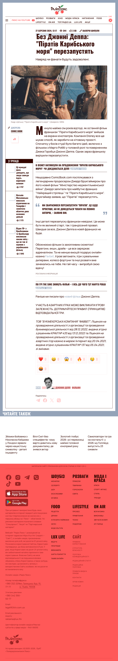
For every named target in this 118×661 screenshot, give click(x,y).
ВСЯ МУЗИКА (99, 512)
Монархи (55, 481)
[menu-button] (6, 20)
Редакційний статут (82, 561)
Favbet (49, 256)
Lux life (78, 22)
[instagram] (18, 477)
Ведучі (54, 542)
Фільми (76, 388)
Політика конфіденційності (81, 555)
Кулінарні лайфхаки (60, 520)
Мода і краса (72, 18)
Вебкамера (56, 550)
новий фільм (73, 296)
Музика (54, 498)
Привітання (78, 516)
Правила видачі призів (80, 572)
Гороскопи (78, 490)
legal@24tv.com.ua (15, 607)
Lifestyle (41, 22)
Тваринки (77, 485)
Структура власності (77, 549)
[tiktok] (8, 484)
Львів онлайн (57, 558)
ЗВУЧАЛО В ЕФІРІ (101, 520)
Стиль (97, 494)
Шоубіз (39, 18)
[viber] (58, 400)
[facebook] (45, 400)
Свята (75, 494)
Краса (96, 485)
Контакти (77, 578)
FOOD (99, 18)
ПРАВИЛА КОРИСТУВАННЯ (79, 543)
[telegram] (38, 400)
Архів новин (78, 582)
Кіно (60, 18)
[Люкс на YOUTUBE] (23, 20)
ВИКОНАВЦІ (98, 516)
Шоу (53, 490)
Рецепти (55, 512)
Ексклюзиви (57, 494)
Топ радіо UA (64, 22)
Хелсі (53, 524)
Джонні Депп (63, 388)
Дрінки (54, 516)
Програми (55, 546)
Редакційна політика (78, 566)
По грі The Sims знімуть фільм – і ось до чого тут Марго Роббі (71, 284)
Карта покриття (58, 554)
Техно (75, 520)
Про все (76, 512)
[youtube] (18, 484)
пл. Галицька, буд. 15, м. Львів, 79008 (30, 585)
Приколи (77, 481)
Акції (87, 22)
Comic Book (16, 131)
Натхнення (88, 18)
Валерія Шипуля (91, 31)
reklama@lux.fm (13, 619)
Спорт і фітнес (100, 489)
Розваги (50, 18)
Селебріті (55, 485)
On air (51, 22)
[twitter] (51, 400)
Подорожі (77, 524)
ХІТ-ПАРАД (98, 524)
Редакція (77, 586)
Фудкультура (57, 528)
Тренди (97, 498)
